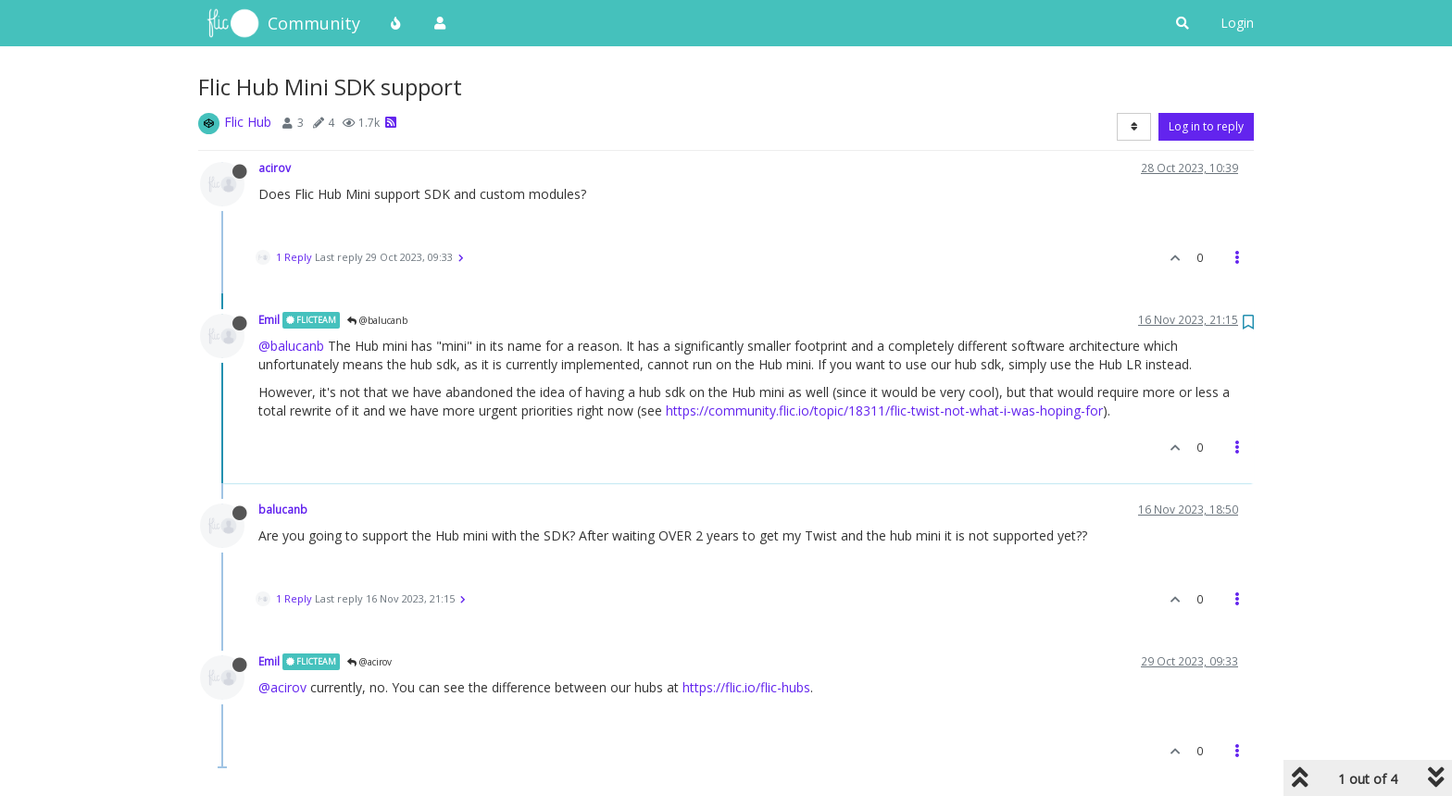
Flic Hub (247, 122)
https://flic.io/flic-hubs (746, 687)
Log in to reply (1206, 126)
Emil (269, 319)
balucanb (282, 509)
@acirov (369, 661)
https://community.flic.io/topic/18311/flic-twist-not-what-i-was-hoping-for (884, 410)
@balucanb (377, 320)
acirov (274, 167)
